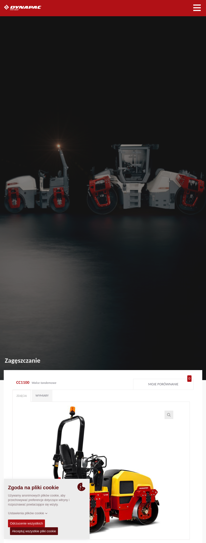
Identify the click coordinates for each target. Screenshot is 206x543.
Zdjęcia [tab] (21, 396)
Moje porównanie (170, 383)
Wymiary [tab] (41, 395)
